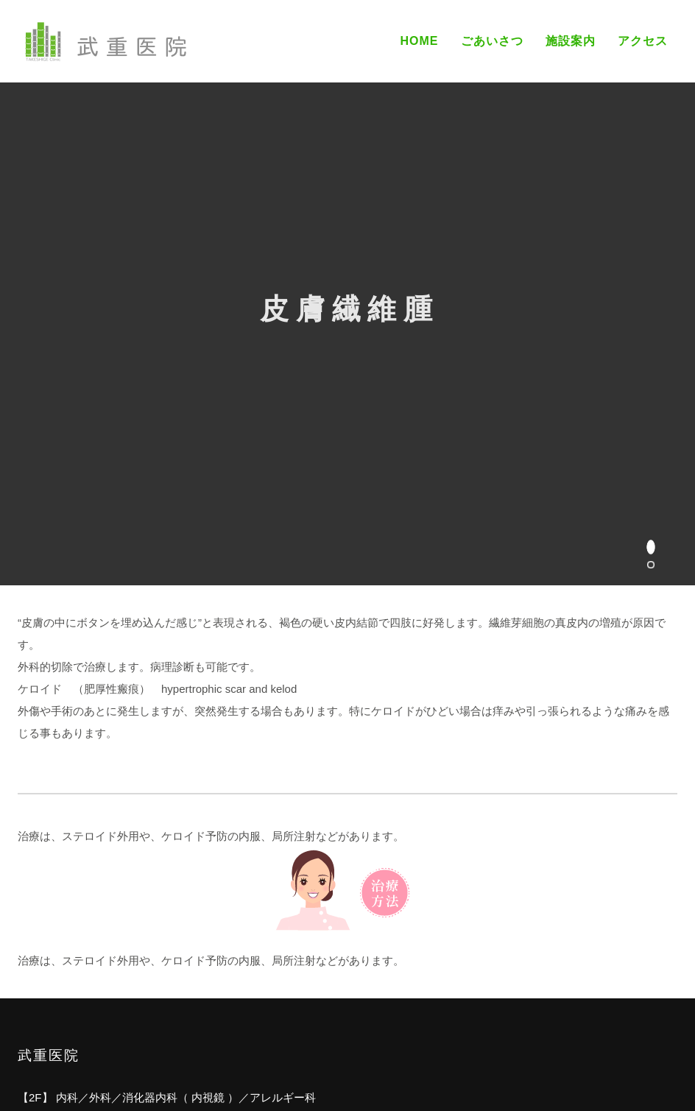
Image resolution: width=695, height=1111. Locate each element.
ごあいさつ (492, 41)
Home (419, 41)
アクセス (643, 41)
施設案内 (571, 41)
